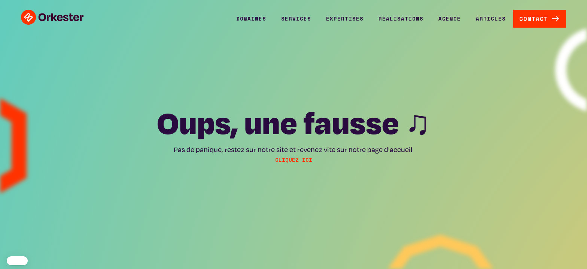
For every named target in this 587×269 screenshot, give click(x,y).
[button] (251, 19)
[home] (52, 17)
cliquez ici (293, 160)
